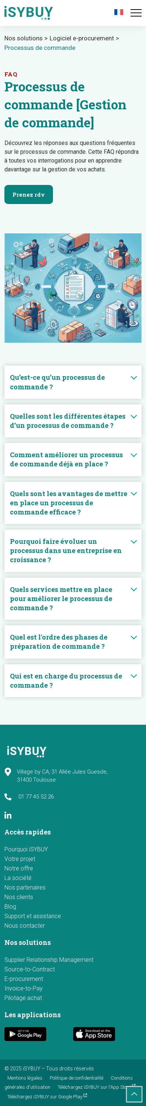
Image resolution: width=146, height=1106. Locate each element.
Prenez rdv (29, 194)
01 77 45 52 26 (29, 796)
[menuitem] (119, 12)
